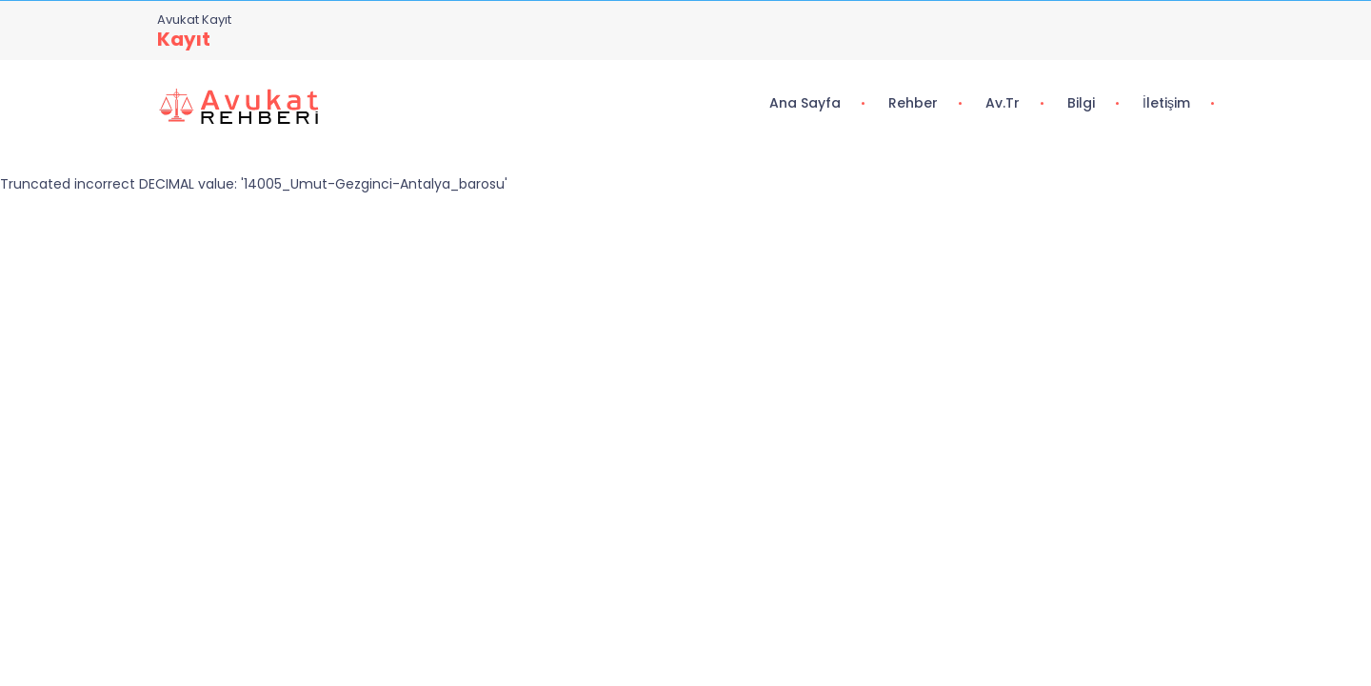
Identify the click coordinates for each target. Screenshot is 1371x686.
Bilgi (1081, 102)
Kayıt (183, 39)
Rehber (913, 102)
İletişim (1166, 102)
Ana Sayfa (805, 102)
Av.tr (1002, 102)
